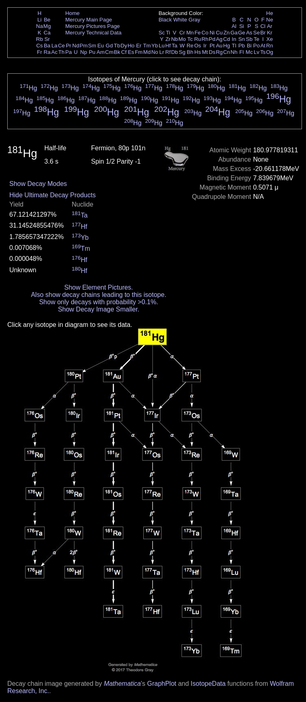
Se (256, 33)
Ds (212, 52)
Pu (92, 52)
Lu (162, 46)
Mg (47, 26)
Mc (249, 52)
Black (165, 20)
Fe (197, 33)
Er (138, 46)
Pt (212, 46)
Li (39, 20)
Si (241, 26)
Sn (241, 39)
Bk (117, 52)
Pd (212, 39)
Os (197, 46)
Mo (182, 39)
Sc (162, 33)
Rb (39, 39)
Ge (241, 33)
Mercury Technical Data (93, 33)
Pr (68, 46)
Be (47, 20)
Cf (123, 52)
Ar (269, 26)
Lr (161, 52)
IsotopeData (208, 683)
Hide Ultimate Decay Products (52, 195)
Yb (154, 46)
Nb (174, 39)
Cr (182, 33)
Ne (269, 20)
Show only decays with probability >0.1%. (98, 302)
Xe (269, 39)
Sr (47, 39)
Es (131, 52)
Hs (197, 52)
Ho (131, 46)
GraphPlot (161, 683)
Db (174, 52)
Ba (47, 46)
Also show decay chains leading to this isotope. (98, 294)
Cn (226, 52)
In (234, 39)
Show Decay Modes (38, 183)
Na (39, 26)
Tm (147, 46)
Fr (39, 52)
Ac (54, 52)
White (180, 20)
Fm (138, 52)
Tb (117, 46)
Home (72, 13)
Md (147, 52)
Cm (109, 52)
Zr (168, 39)
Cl (263, 26)
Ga (234, 33)
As (249, 33)
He (269, 13)
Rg (219, 52)
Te (256, 39)
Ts (263, 52)
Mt (205, 52)
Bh (190, 52)
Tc (190, 39)
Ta (174, 46)
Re (190, 46)
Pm (84, 46)
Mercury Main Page (88, 20)
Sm (92, 46)
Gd (109, 46)
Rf (167, 52)
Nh (234, 52)
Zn (226, 33)
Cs (39, 46)
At (263, 46)
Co (205, 33)
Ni (212, 33)
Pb (241, 46)
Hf (167, 46)
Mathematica (122, 683)
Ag (219, 39)
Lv (256, 52)
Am (101, 52)
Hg (226, 46)
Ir (204, 46)
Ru (197, 39)
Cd (226, 39)
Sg (182, 52)
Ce (61, 46)
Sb (249, 39)
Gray (194, 20)
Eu (100, 46)
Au (219, 46)
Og (269, 52)
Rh (205, 39)
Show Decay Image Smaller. (98, 309)
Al (234, 26)
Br (263, 33)
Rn (269, 46)
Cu (219, 33)
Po (256, 46)
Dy (124, 46)
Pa (68, 52)
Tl (234, 46)
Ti (168, 33)
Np (83, 52)
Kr (269, 33)
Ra (47, 52)
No (154, 52)
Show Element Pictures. (98, 287)
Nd (75, 46)
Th (61, 52)
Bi (249, 46)
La (54, 46)
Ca (47, 33)
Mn (190, 33)
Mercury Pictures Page (92, 26)
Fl (241, 52)
